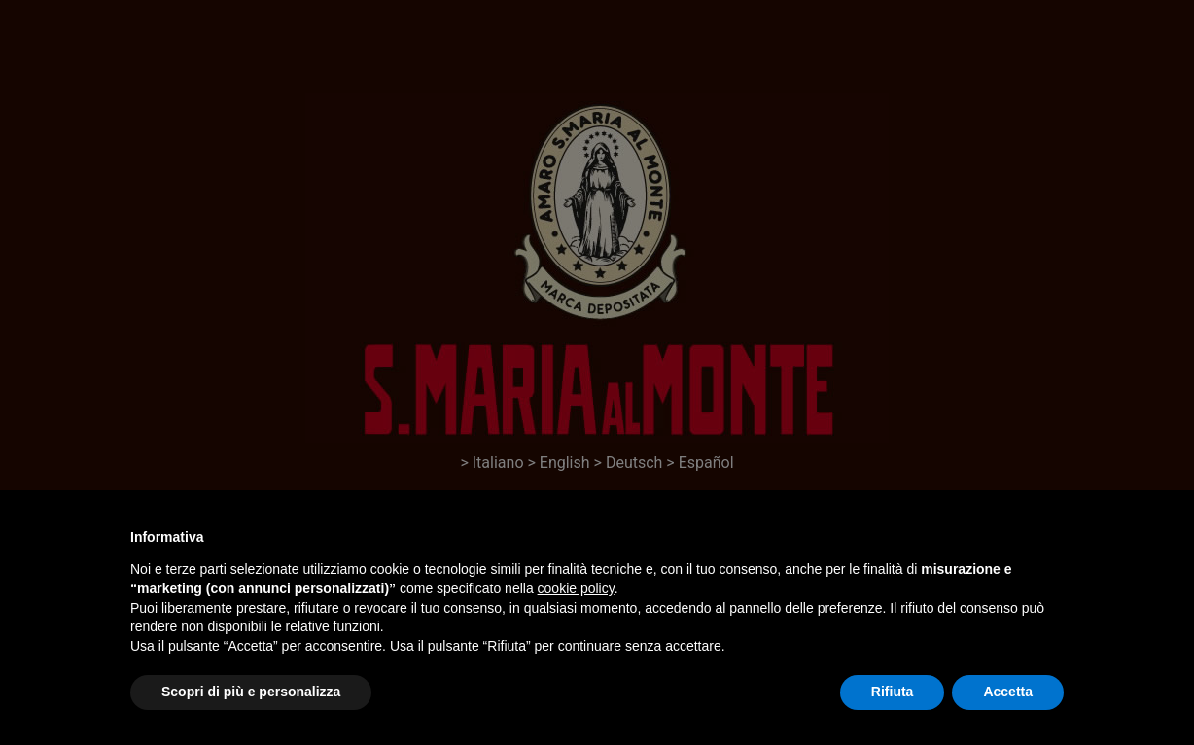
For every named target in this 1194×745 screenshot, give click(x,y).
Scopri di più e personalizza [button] (250, 691)
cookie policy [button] (576, 588)
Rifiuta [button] (892, 691)
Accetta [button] (1008, 691)
